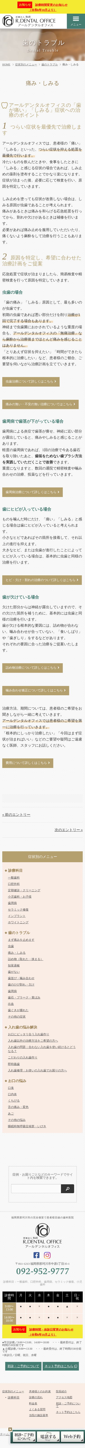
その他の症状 (17, 1016)
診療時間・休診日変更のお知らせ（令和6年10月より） (42, 1331)
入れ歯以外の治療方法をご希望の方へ (33, 1040)
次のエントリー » (69, 830)
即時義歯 (14, 1064)
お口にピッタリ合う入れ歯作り (28, 1034)
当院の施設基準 (38, 1415)
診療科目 (15, 870)
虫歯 (11, 946)
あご (11, 1113)
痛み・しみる (17, 952)
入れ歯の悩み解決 (22, 1027)
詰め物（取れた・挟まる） (25, 959)
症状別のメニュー (26, 64)
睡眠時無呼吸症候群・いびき (27, 1126)
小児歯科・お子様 (20, 896)
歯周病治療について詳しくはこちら (31, 492)
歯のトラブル (49, 64)
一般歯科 (14, 877)
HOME (6, 64)
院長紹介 (61, 1391)
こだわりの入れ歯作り (22, 1057)
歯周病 (12, 903)
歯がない (14, 972)
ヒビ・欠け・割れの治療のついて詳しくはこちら (40, 579)
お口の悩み (17, 1081)
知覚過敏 (14, 965)
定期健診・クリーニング (24, 890)
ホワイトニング (18, 922)
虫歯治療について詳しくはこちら (29, 381)
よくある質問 (37, 1409)
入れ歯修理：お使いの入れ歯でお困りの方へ (37, 1070)
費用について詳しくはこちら (26, 763)
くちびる (14, 1100)
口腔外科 (14, 884)
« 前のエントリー (16, 815)
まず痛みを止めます (21, 939)
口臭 (11, 1088)
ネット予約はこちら (59, 1366)
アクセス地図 (64, 1397)
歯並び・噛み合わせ (21, 978)
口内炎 (12, 1094)
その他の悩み (17, 1120)
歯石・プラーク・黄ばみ (24, 997)
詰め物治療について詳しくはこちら (31, 667)
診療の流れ (36, 1397)
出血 (11, 1004)
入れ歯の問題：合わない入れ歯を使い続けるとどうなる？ (42, 1049)
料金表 (33, 1403)
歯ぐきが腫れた (18, 1010)
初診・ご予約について (23, 1366)
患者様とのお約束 (40, 1391)
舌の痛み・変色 (18, 1107)
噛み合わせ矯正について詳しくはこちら (34, 690)
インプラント (17, 916)
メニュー (76, 21)
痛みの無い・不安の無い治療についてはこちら (39, 404)
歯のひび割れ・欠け (21, 984)
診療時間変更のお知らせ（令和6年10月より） (42, 7)
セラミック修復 (18, 909)
